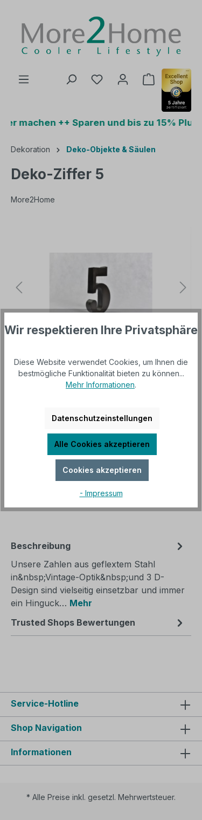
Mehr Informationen (100, 384)
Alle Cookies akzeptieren (102, 444)
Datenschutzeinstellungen (102, 418)
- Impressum (101, 493)
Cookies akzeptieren (102, 470)
